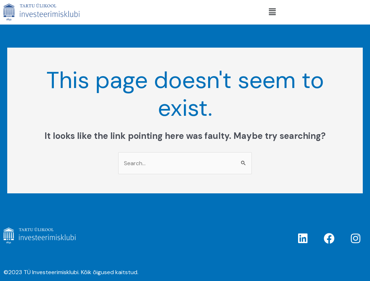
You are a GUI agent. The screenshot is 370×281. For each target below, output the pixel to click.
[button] (272, 12)
